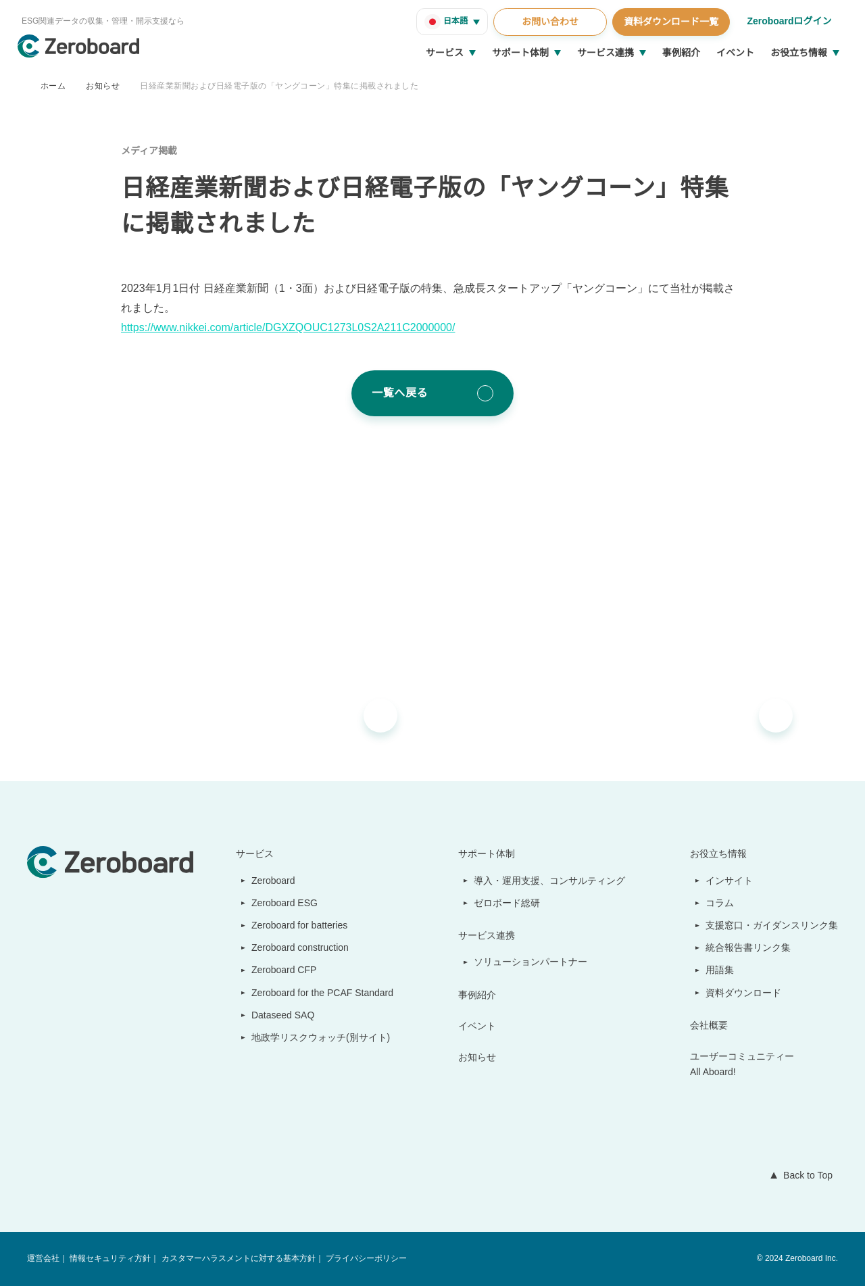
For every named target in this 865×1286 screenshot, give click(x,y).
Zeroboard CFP (278, 969)
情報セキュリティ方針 (110, 1258)
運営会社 (43, 1258)
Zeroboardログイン (788, 21)
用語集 (720, 969)
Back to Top (805, 1175)
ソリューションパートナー (532, 961)
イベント (735, 52)
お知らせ (103, 85)
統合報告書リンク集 (748, 947)
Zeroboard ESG (278, 903)
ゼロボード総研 (508, 903)
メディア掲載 (149, 150)
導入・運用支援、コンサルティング (550, 880)
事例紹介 (681, 52)
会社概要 (709, 1025)
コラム (720, 903)
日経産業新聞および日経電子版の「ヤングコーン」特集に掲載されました (279, 85)
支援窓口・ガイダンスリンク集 (772, 925)
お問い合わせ (548, 21)
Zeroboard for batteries (298, 925)
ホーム (53, 85)
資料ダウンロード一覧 (669, 21)
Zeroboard (268, 880)
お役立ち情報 (798, 52)
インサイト (729, 880)
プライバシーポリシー (364, 1258)
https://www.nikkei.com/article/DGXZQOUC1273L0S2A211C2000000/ (295, 328)
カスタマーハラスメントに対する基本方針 (237, 1258)
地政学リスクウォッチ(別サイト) (313, 1037)
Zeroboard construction (298, 947)
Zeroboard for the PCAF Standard (319, 992)
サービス (445, 52)
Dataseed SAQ (275, 1015)
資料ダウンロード (744, 992)
